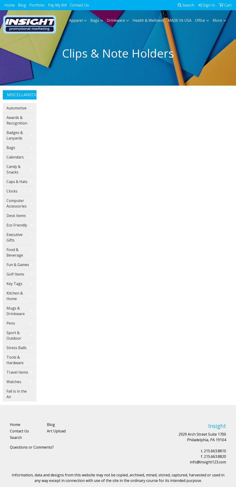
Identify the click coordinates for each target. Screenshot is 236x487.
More (217, 20)
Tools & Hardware (15, 360)
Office (200, 20)
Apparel (76, 20)
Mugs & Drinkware (15, 311)
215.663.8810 (215, 450)
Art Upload (56, 431)
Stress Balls (16, 347)
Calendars (15, 157)
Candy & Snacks (13, 169)
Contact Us (79, 5)
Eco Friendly (16, 225)
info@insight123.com (208, 462)
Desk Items (16, 215)
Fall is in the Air (16, 394)
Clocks (12, 191)
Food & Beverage (14, 252)
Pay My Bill (57, 5)
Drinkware (116, 20)
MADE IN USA (179, 20)
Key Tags (14, 283)
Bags (94, 20)
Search (186, 5)
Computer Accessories (16, 203)
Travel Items (17, 372)
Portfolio (37, 5)
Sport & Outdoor (13, 335)
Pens (10, 323)
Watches (13, 381)
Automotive (16, 108)
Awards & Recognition (16, 120)
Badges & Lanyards (14, 135)
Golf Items (15, 274)
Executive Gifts (14, 237)
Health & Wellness (148, 20)
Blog (22, 5)
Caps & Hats (16, 181)
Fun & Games (17, 264)
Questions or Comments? (32, 447)
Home (9, 5)
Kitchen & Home (14, 296)
